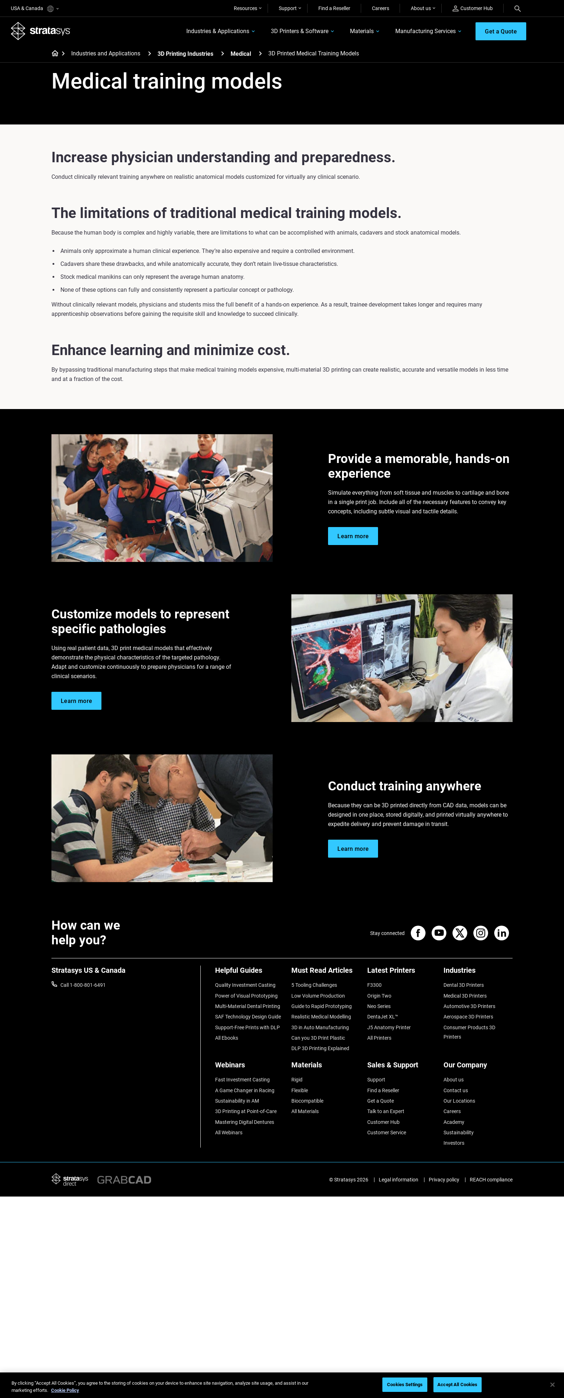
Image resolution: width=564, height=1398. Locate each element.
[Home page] (52, 54)
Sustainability (459, 1132)
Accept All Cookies (457, 1384)
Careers (380, 8)
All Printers (379, 1038)
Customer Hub (472, 8)
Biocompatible (307, 1101)
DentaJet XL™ (382, 1017)
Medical (241, 53)
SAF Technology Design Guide (248, 1017)
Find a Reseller (334, 8)
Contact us (456, 1090)
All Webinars (228, 1132)
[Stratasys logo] (40, 31)
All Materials (305, 1111)
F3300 (374, 985)
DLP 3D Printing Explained (320, 1048)
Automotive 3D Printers (469, 1006)
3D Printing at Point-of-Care (246, 1111)
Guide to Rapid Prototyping (321, 1006)
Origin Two (379, 996)
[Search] (517, 8)
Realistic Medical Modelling (321, 1017)
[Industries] (478, 973)
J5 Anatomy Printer (389, 1027)
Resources (245, 8)
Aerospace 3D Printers (468, 1017)
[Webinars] (249, 1067)
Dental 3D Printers (464, 985)
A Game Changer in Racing (244, 1090)
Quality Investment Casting (245, 985)
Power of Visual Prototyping (246, 996)
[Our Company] (478, 1067)
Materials (362, 31)
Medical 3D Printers (465, 996)
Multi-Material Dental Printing (247, 1006)
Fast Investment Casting (242, 1079)
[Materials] (325, 1067)
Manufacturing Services (425, 31)
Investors (454, 1143)
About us (421, 8)
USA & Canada (35, 8)
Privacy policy (444, 1180)
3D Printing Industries (185, 53)
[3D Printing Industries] (223, 53)
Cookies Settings (405, 1384)
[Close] (552, 1385)
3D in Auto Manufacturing (320, 1027)
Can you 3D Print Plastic (318, 1038)
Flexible (299, 1090)
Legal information (398, 1180)
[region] (282, 1385)
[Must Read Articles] (325, 973)
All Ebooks (226, 1038)
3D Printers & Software (299, 31)
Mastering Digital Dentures (244, 1122)
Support (288, 8)
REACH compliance (491, 1180)
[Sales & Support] (401, 1067)
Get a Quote (380, 1101)
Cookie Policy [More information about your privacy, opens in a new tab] (65, 1390)
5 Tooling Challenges (314, 985)
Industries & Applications (217, 31)
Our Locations (459, 1101)
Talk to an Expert (385, 1111)
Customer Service (386, 1132)
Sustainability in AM (237, 1101)
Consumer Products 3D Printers (469, 1032)
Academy (454, 1122)
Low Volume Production (318, 996)
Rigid (297, 1079)
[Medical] (260, 53)
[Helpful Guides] (249, 973)
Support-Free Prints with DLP (247, 1027)
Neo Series (379, 1006)
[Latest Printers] (401, 973)
